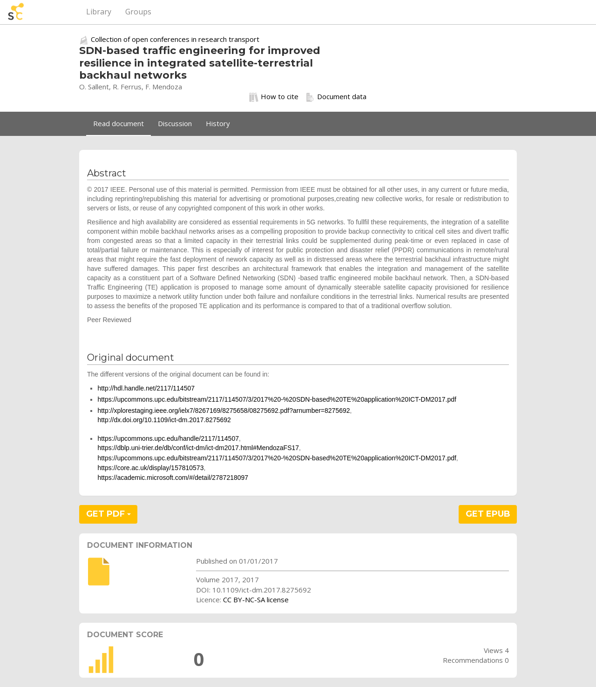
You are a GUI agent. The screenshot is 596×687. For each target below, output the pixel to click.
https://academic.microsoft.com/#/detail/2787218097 (172, 477)
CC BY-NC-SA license (256, 599)
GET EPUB (488, 514)
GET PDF (108, 514)
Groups (138, 12)
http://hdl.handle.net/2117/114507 (146, 388)
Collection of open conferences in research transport (175, 39)
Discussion (175, 123)
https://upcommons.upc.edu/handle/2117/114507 (168, 438)
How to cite (273, 97)
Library (98, 12)
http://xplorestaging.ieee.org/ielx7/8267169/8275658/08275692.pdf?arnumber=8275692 (223, 410)
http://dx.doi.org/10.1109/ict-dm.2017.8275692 (163, 420)
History (218, 123)
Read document (118, 123)
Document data (335, 97)
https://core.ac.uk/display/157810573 (150, 467)
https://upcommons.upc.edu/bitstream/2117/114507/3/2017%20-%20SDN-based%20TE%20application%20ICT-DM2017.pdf (276, 399)
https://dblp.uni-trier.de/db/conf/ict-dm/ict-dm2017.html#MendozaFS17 (198, 447)
